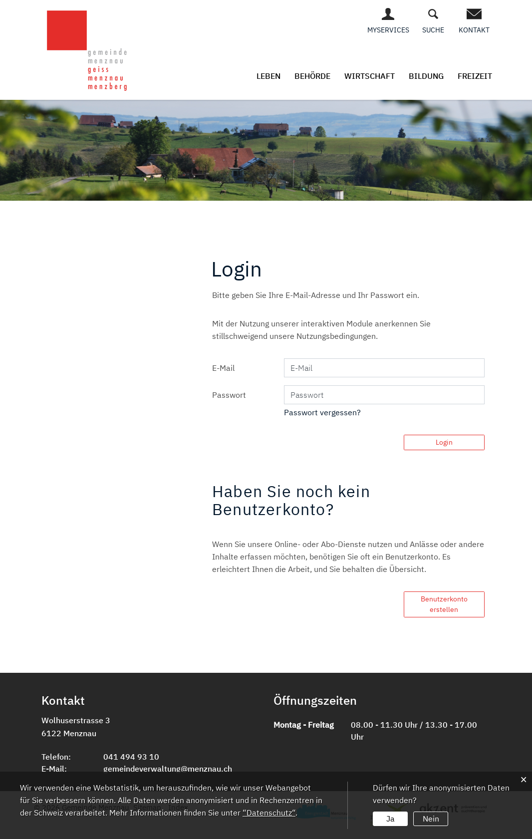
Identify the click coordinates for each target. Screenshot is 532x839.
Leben (268, 76)
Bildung (426, 76)
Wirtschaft (369, 76)
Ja (390, 819)
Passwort (229, 395)
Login (444, 442)
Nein (431, 819)
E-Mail (223, 368)
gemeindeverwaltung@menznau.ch (167, 769)
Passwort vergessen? (322, 412)
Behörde (312, 76)
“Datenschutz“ (269, 813)
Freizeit (475, 76)
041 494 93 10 (131, 757)
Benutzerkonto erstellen (444, 604)
